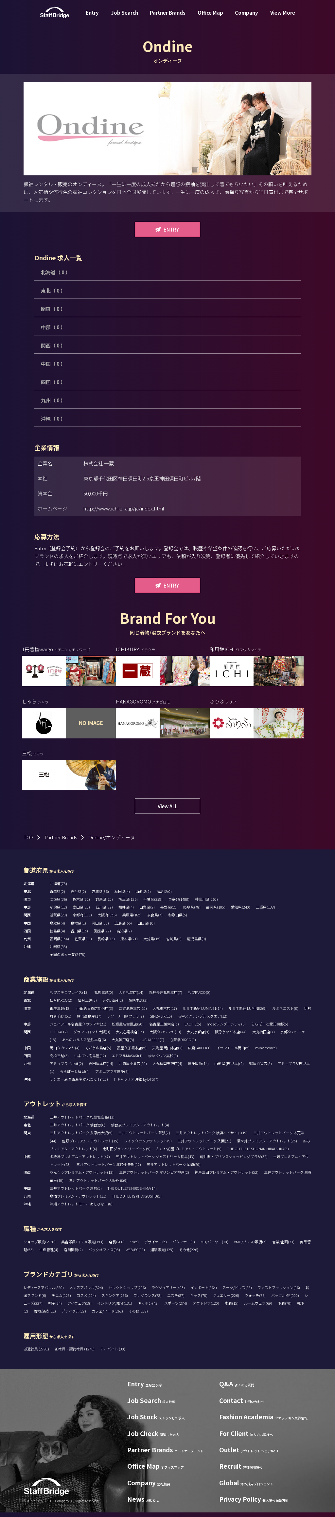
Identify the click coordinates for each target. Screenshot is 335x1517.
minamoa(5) (266, 1052)
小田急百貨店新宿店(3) (94, 1012)
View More (282, 17)
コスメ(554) (86, 1300)
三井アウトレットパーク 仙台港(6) (77, 1129)
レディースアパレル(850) (44, 1292)
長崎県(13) (106, 943)
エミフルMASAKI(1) (127, 1060)
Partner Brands (167, 17)
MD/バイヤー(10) (214, 1246)
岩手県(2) (78, 896)
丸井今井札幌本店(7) (165, 997)
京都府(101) (82, 919)
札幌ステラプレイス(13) (69, 997)
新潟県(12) (58, 911)
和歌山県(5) (177, 919)
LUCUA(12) (59, 1036)
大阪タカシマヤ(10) (165, 1036)
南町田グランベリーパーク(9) (126, 1153)
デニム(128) (61, 1300)
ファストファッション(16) (278, 1292)
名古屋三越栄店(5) (164, 1028)
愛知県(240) (240, 911)
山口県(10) (146, 927)
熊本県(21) (129, 943)
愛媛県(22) (102, 935)
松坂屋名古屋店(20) (128, 1028)
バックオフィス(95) (104, 1254)
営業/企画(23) (283, 1246)
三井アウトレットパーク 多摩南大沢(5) (81, 1137)
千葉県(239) (153, 904)
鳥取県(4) (57, 927)
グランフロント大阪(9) (91, 1036)
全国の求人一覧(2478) (67, 959)
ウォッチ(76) (255, 1300)
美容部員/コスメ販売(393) (82, 1246)
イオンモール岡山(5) (233, 1052)
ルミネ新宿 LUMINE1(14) (203, 1012)
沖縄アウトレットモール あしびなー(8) (81, 1208)
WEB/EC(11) (135, 1254)
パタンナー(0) (183, 1246)
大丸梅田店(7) (263, 1036)
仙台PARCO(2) (61, 1005)
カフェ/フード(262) (107, 1315)
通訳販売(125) (161, 1254)
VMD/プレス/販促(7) (250, 1246)
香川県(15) (79, 935)
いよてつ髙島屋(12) (90, 1060)
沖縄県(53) (58, 951)
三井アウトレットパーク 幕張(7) (144, 1137)
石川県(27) (104, 911)
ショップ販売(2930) (40, 1246)
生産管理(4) (48, 1254)
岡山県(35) (100, 927)
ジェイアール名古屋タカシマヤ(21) (78, 1028)
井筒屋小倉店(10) (133, 1068)
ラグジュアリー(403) (168, 1292)
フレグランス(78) (147, 1300)
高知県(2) (124, 935)
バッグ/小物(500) (285, 1300)
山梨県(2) (147, 911)
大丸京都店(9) (198, 1036)
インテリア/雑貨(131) (114, 1308)
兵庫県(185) (132, 919)
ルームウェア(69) (258, 1308)
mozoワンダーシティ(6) (226, 1028)
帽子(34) (55, 1308)
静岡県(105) (215, 911)
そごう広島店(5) (98, 1052)
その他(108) (138, 1315)
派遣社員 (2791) (37, 1353)
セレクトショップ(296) (127, 1292)
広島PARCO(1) (199, 1052)
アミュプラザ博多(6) (112, 1076)
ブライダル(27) (74, 1315)
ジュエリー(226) (226, 1300)
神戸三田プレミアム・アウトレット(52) (226, 1177)
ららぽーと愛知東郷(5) (269, 1028)
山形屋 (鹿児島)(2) (229, 1068)
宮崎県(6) (174, 943)
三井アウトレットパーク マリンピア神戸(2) (154, 1177)
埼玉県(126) (128, 904)
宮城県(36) (100, 896)
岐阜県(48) (192, 911)
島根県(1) (78, 927)
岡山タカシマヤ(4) (64, 1052)
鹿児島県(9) (196, 943)
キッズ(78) (198, 1300)
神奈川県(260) (206, 904)
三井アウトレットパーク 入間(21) (204, 1145)
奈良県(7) (155, 919)
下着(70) (284, 1308)
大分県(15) (152, 943)
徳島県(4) (57, 935)
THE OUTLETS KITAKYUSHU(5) (137, 1200)
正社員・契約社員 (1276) (75, 1353)
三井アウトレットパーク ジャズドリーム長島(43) (154, 1161)
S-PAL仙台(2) (112, 1005)
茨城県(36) (58, 904)
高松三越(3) (59, 1060)
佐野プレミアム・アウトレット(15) (90, 1145)
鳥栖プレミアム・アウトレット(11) (78, 1200)
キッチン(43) (148, 1308)
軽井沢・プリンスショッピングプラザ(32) (234, 1161)
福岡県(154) (59, 943)
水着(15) (231, 1308)
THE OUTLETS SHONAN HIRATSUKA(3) (258, 1153)
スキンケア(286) (114, 1300)
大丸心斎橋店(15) (130, 1036)
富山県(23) (81, 911)
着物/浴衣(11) (45, 1315)
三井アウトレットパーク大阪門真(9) (98, 1184)
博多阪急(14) (198, 1068)
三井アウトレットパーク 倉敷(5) (76, 1192)
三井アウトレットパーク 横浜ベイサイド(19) (212, 1137)
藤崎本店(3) (138, 1005)
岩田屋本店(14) (101, 1068)
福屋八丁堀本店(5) (132, 1052)
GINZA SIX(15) (161, 1020)
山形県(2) (143, 896)
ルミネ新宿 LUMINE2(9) (247, 1012)
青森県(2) (57, 896)
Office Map (210, 17)
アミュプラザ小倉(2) (66, 1068)
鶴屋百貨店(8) (260, 1068)
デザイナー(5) (155, 1246)
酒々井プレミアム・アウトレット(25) (267, 1145)
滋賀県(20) (58, 919)
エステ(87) (176, 1300)
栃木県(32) (81, 904)
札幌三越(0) (103, 997)
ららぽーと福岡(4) (75, 1076)
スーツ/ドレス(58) (237, 1292)
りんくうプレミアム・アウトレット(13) (82, 1177)
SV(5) (134, 1246)
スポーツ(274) (175, 1308)
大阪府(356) (107, 919)
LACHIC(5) (193, 1028)
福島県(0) (164, 896)
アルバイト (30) (112, 1353)
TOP (28, 842)
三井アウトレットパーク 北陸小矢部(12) (108, 1169)
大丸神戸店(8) (123, 1044)
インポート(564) (203, 1292)
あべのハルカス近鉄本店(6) (84, 1044)
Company (246, 17)
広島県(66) (123, 927)
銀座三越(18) (60, 1012)
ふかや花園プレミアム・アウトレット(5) (188, 1153)
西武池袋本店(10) (133, 1012)
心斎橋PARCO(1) (183, 1044)
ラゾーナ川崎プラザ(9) (125, 1020)
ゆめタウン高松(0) (163, 1060)
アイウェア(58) (79, 1308)
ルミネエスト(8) (285, 1012)
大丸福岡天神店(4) (167, 1068)
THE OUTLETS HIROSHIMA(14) (132, 1192)
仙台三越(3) (87, 1005)
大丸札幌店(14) (131, 997)
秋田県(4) (122, 896)
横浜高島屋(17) (89, 1020)
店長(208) (117, 1246)
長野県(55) (169, 911)
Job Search (124, 17)
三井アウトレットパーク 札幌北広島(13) (82, 1121)
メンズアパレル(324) (86, 1292)
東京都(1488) (178, 904)
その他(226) (188, 1254)
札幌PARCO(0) (199, 997)
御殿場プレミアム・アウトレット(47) (80, 1161)
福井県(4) (126, 911)
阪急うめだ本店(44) (231, 1036)
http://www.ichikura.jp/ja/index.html (123, 508)
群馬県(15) (104, 904)
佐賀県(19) (83, 943)
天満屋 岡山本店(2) (167, 1052)
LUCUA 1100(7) (152, 1044)
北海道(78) (58, 888)
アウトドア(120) (206, 1308)
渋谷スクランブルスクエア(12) (202, 1020)
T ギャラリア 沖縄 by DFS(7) (136, 1084)
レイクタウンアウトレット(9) (148, 1145)
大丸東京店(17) (164, 1012)
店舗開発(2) (73, 1254)
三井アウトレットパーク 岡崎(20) (174, 1169)
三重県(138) (265, 911)
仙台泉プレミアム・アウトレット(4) (140, 1129)
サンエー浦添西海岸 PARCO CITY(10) (79, 1084)
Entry (92, 17)
